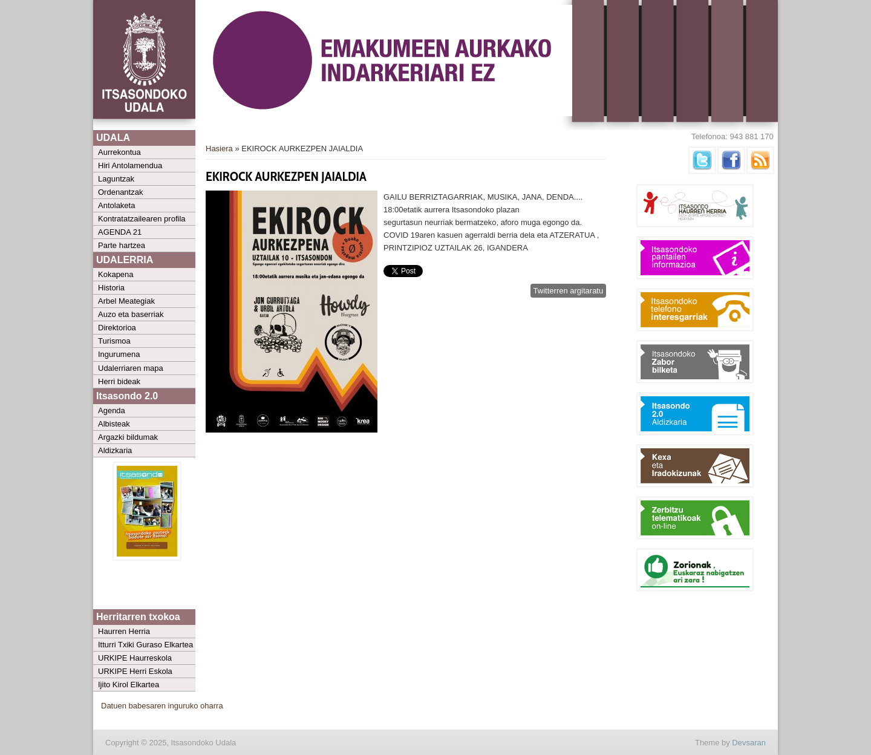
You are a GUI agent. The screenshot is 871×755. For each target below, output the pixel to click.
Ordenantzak (120, 192)
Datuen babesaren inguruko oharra (162, 705)
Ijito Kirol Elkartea (128, 684)
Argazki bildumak (128, 437)
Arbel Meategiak (126, 301)
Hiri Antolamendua (130, 165)
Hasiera (219, 148)
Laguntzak (116, 178)
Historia (111, 287)
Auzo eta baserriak (130, 314)
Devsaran (749, 742)
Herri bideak (119, 381)
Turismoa (114, 340)
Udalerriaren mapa (130, 368)
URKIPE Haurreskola (135, 657)
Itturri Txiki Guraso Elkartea (145, 644)
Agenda (111, 410)
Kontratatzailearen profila (142, 218)
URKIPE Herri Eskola (135, 671)
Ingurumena (119, 354)
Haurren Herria (124, 631)
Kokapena (116, 274)
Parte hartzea (121, 245)
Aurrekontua (119, 152)
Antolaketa (116, 205)
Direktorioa (117, 327)
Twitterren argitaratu (568, 290)
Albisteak (114, 423)
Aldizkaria (115, 450)
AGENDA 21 (120, 232)
